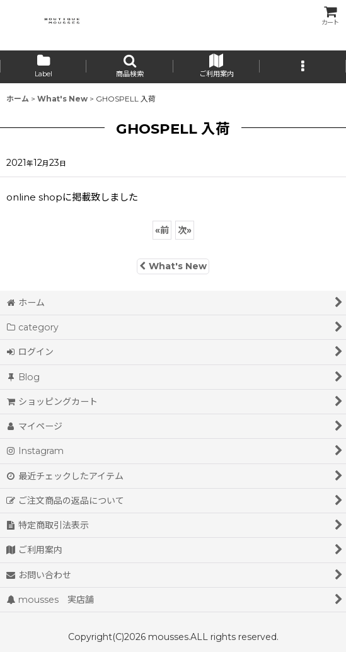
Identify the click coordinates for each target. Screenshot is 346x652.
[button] (129, 66)
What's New (173, 266)
